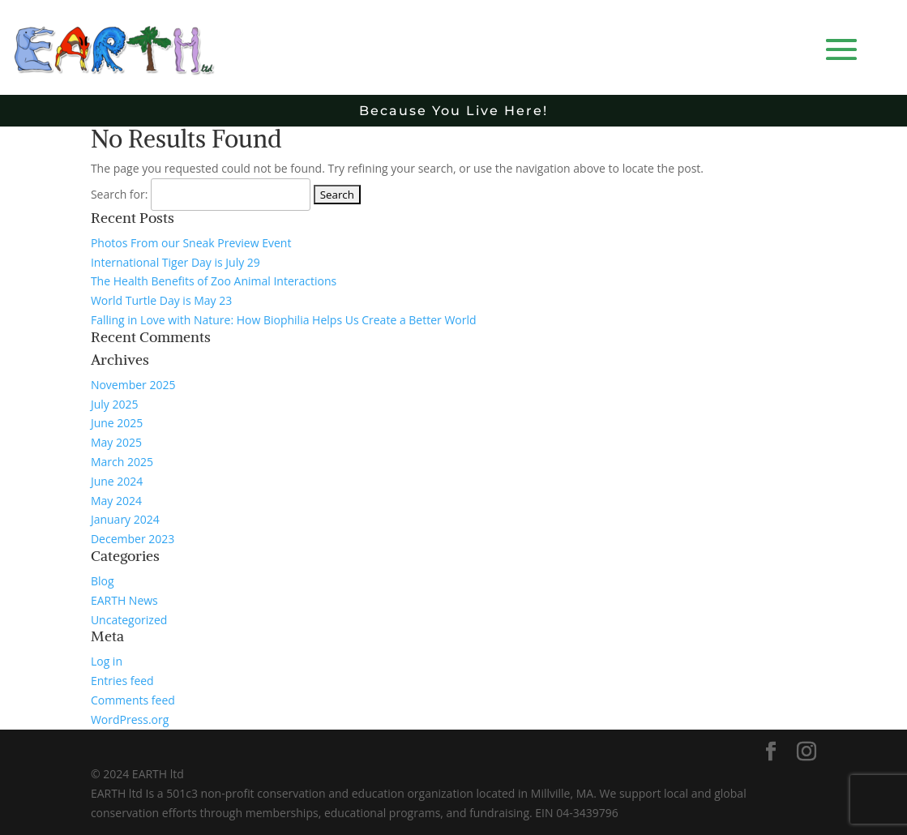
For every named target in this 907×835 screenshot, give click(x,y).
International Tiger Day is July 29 (175, 262)
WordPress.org (130, 719)
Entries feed (122, 680)
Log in (106, 661)
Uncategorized (129, 619)
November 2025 (133, 384)
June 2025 (117, 422)
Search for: (119, 194)
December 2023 (132, 538)
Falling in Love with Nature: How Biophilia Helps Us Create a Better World (284, 320)
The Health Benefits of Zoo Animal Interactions (213, 281)
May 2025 (116, 442)
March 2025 (122, 461)
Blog (102, 581)
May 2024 (116, 500)
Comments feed (133, 700)
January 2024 (125, 519)
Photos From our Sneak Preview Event (191, 242)
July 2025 (115, 404)
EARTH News (124, 600)
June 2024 (117, 481)
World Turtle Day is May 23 (161, 300)
